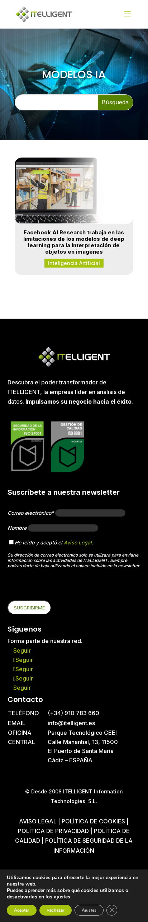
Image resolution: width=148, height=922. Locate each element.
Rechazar (56, 910)
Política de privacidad (53, 830)
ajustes (62, 897)
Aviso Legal (78, 542)
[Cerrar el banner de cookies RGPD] (111, 910)
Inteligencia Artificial (74, 263)
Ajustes (89, 910)
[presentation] (62, 586)
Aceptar (21, 910)
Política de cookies (94, 821)
